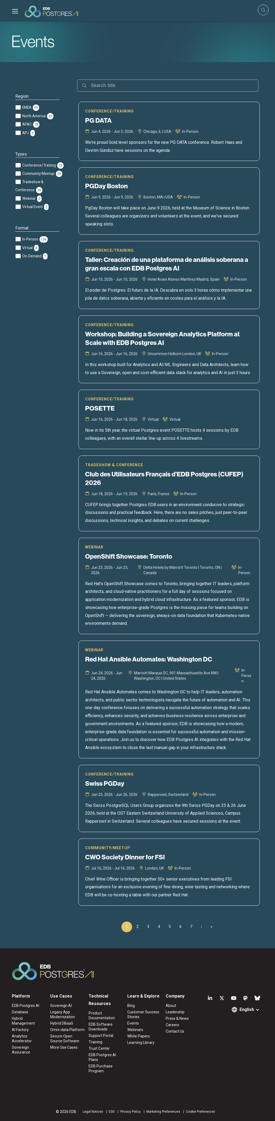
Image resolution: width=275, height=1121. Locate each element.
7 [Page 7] (191, 926)
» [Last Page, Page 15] (211, 926)
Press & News (177, 1018)
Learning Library (140, 1042)
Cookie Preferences (200, 1112)
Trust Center (99, 1048)
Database (20, 1012)
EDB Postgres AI (25, 1005)
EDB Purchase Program (101, 1068)
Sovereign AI (61, 1005)
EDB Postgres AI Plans (102, 1057)
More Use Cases (64, 1047)
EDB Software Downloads (101, 1026)
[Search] (167, 86)
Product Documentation (102, 1015)
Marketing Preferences (163, 1112)
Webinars (135, 1030)
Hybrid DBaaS (61, 1023)
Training (95, 1042)
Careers (172, 1025)
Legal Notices (93, 1112)
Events (133, 1023)
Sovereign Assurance (21, 1049)
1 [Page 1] (127, 926)
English (247, 1009)
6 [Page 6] (180, 926)
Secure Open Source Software (64, 1038)
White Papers (138, 1036)
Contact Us (175, 1031)
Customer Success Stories (143, 1014)
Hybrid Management (23, 1020)
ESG (112, 1112)
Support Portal (101, 1035)
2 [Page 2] (137, 926)
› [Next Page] (201, 926)
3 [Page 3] (148, 926)
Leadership (175, 1012)
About (171, 1005)
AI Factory (20, 1030)
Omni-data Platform (67, 1030)
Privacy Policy (130, 1112)
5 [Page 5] (170, 926)
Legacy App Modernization (62, 1014)
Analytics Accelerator (22, 1038)
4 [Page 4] (159, 926)
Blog (131, 1005)
